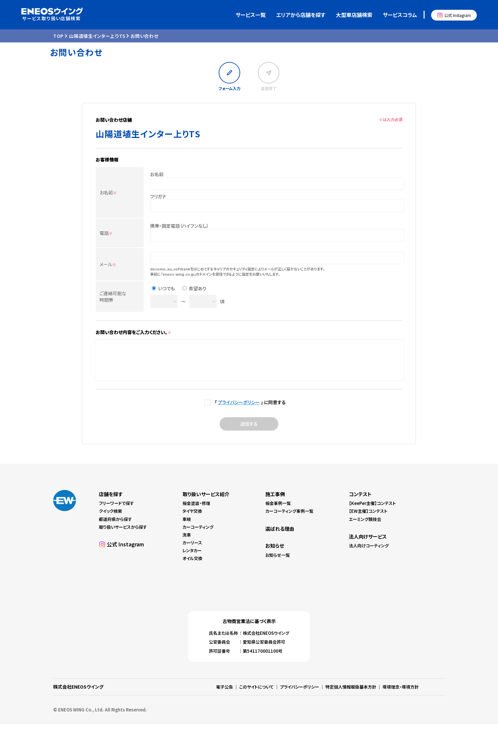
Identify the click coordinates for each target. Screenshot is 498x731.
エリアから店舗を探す (300, 15)
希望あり (197, 288)
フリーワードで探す (116, 510)
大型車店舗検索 (354, 15)
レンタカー (192, 557)
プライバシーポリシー (239, 409)
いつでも (166, 288)
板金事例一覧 (278, 510)
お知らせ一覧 (277, 562)
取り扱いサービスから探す (123, 534)
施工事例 (275, 500)
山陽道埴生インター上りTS (97, 36)
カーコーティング (197, 534)
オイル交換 (192, 565)
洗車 (186, 542)
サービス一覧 (251, 15)
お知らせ (274, 552)
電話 (106, 233)
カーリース (192, 549)
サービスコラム (400, 15)
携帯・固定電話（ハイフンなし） (179, 225)
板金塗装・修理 (196, 510)
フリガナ (158, 196)
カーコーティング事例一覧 (289, 518)
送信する (249, 430)
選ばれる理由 (279, 535)
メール (108, 264)
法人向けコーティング (369, 552)
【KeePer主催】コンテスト (372, 510)
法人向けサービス (368, 543)
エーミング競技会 (365, 526)
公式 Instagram (457, 15)
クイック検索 (110, 518)
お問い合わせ (144, 36)
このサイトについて (256, 694)
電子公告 (224, 694)
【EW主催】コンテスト (368, 518)
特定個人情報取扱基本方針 (350, 694)
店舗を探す (110, 500)
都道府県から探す (115, 526)
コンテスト (360, 500)
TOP (58, 36)
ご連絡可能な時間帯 (113, 296)
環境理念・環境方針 (400, 694)
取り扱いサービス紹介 (205, 500)
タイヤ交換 (192, 518)
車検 (186, 526)
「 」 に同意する (249, 409)
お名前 (108, 192)
